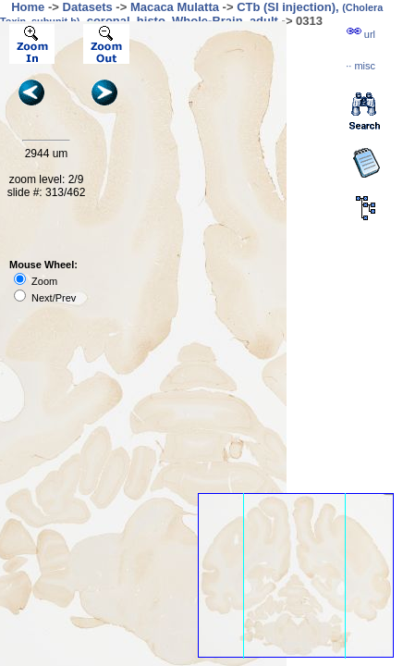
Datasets (88, 7)
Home (27, 7)
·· (360, 65)
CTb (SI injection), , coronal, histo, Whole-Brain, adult (191, 14)
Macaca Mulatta (174, 7)
